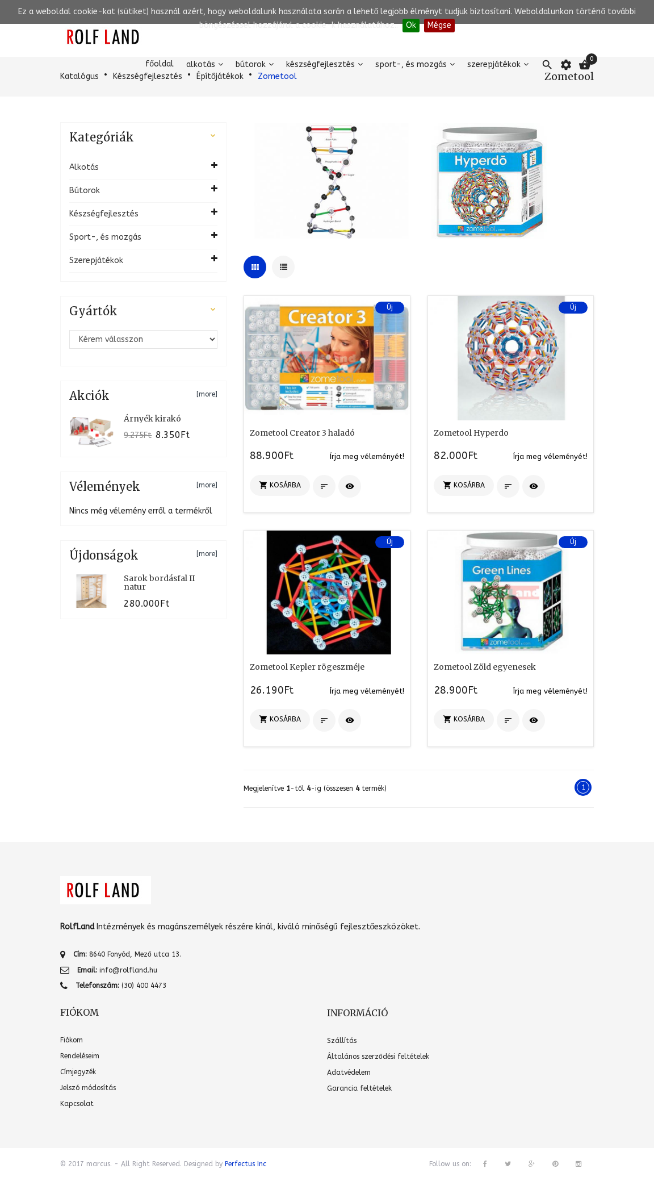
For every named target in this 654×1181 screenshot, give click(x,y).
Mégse (439, 25)
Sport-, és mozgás (411, 64)
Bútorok (251, 64)
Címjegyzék (78, 1072)
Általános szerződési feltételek (378, 1057)
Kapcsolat (77, 1104)
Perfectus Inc (245, 1164)
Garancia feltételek (359, 1088)
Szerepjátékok (494, 64)
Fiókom (71, 1040)
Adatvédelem (349, 1072)
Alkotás (200, 64)
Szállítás (342, 1041)
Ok (411, 25)
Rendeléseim (79, 1056)
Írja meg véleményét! (367, 456)
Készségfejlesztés (320, 64)
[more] (206, 394)
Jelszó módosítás (88, 1088)
